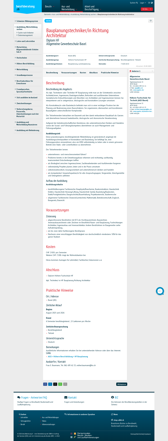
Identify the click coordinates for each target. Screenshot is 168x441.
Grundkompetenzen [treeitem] (24, 75)
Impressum (147, 434)
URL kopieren (121, 384)
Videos (44, 421)
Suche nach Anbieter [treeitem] (25, 32)
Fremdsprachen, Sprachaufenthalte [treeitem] (24, 90)
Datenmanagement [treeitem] (25, 35)
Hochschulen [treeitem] (21, 57)
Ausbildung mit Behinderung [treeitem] (27, 130)
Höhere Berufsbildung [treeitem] (25, 63)
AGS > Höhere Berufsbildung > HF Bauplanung (68, 356)
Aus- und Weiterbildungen (50, 417)
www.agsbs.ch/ (138, 90)
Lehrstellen (24, 417)
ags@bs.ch (139, 88)
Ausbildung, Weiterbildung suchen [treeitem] (27, 28)
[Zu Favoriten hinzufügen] (150, 20)
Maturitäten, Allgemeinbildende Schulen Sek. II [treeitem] (27, 49)
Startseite (47, 14)
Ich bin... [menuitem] (147, 9)
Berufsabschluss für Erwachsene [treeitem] (24, 82)
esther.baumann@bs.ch (143, 109)
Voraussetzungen (69, 72)
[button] (45, 384)
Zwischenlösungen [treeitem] (23, 103)
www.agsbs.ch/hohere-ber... (143, 111)
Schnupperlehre (26, 421)
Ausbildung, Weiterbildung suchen (83, 14)
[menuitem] (51, 6)
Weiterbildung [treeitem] (22, 69)
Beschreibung (52, 72)
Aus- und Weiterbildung (60, 14)
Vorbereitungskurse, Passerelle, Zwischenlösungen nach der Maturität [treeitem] (27, 112)
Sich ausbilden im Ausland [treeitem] (26, 97)
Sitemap (132, 434)
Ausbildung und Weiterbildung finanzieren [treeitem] (26, 123)
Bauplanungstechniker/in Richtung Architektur (116, 14)
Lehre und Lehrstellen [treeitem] (25, 41)
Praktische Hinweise (110, 72)
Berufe (23, 424)
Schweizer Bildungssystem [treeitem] (27, 21)
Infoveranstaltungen (48, 424)
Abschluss (93, 72)
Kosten (83, 72)
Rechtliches (139, 434)
